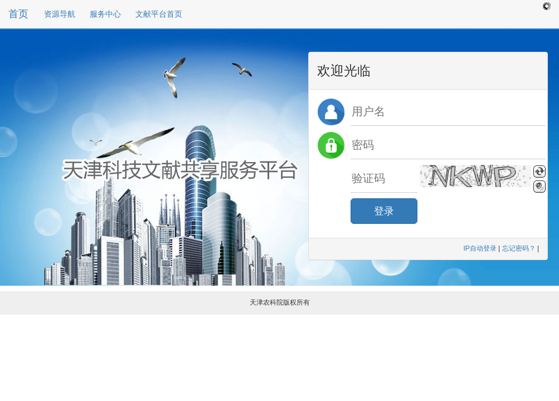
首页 (18, 13)
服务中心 (105, 13)
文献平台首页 (158, 13)
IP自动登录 (479, 248)
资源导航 (59, 13)
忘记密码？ (519, 248)
